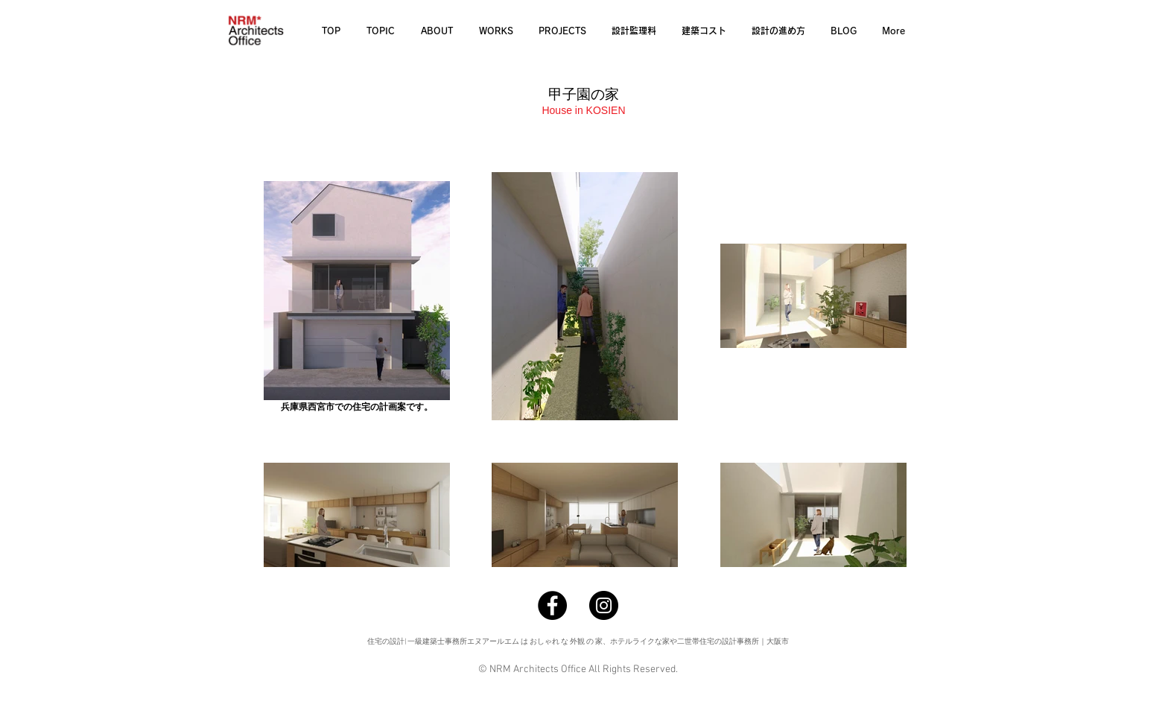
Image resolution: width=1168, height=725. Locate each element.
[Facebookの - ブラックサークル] (552, 605)
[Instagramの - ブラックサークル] (603, 605)
